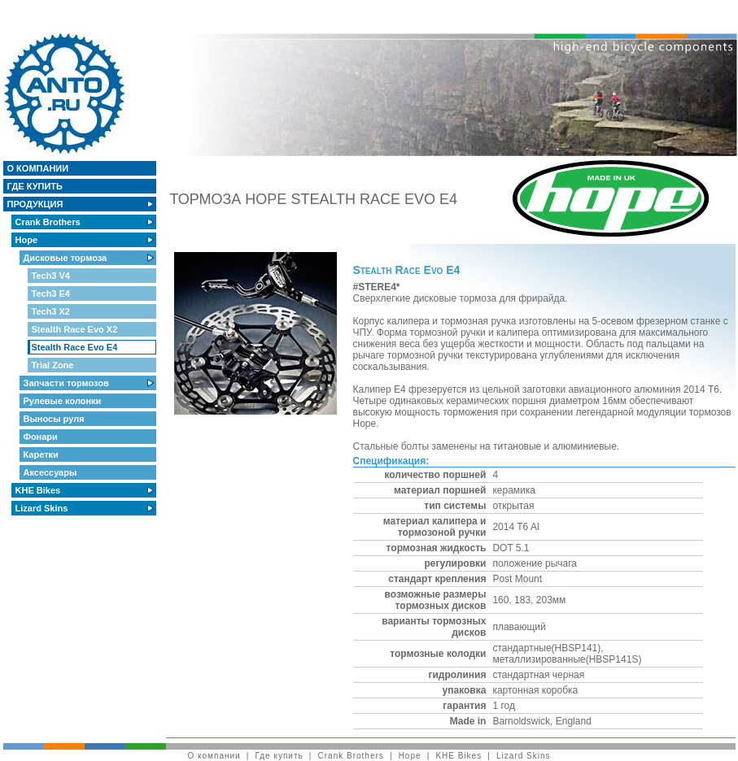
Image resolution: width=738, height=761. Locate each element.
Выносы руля (55, 419)
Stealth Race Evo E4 (76, 347)
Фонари (42, 436)
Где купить (36, 186)
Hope (28, 240)
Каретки (42, 454)
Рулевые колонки (64, 401)
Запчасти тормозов (67, 383)
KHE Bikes (39, 490)
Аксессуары (52, 472)
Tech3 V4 (52, 275)
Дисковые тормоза (67, 258)
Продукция (36, 204)
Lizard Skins (43, 508)
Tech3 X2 (52, 311)
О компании (39, 168)
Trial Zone (54, 365)
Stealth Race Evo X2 (76, 329)
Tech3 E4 (52, 293)
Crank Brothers (49, 222)
